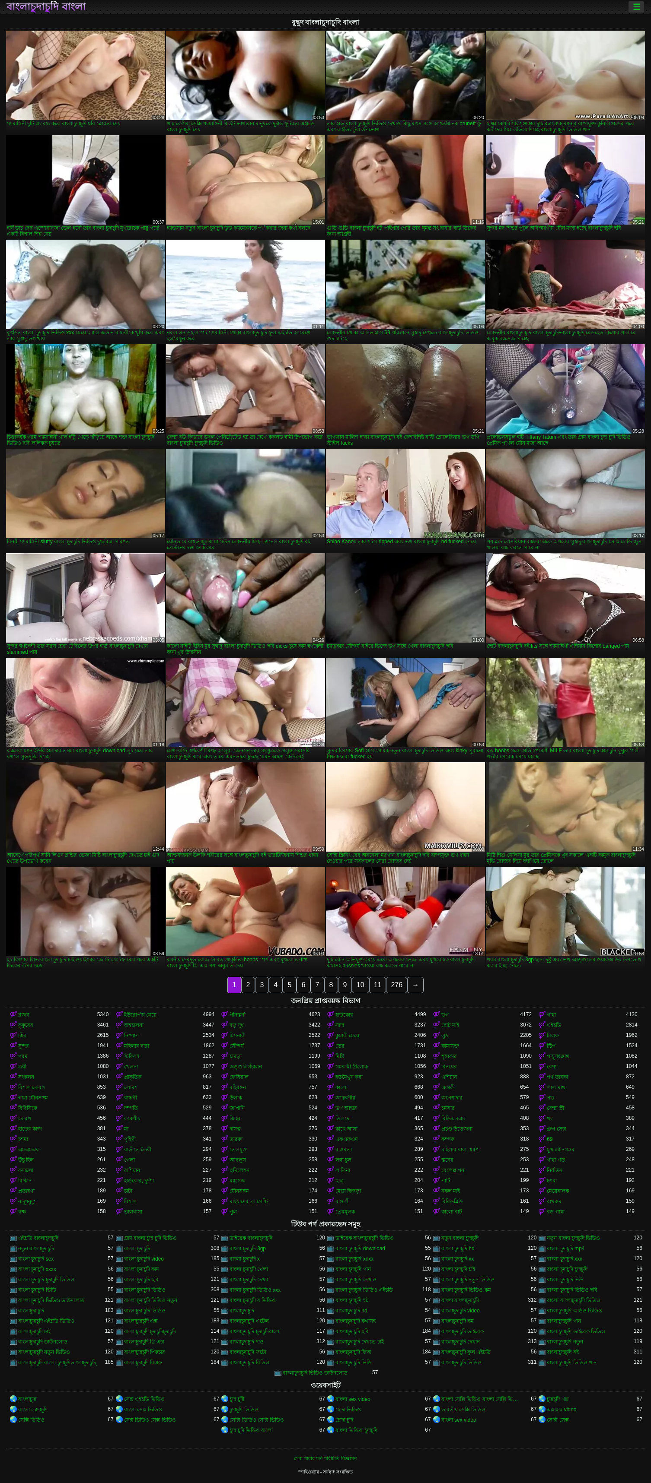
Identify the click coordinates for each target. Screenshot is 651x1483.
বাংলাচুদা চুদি (31, 1311)
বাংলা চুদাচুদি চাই (458, 1269)
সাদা (339, 1025)
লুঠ (444, 1036)
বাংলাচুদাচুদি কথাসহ (355, 1321)
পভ (550, 1098)
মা (126, 1129)
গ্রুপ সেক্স (556, 1129)
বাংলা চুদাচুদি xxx (564, 1259)
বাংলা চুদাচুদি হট (352, 1300)
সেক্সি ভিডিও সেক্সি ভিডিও (257, 1420)
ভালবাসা (133, 1212)
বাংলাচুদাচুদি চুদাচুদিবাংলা (255, 1331)
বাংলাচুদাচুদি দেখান (460, 1342)
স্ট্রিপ (551, 1046)
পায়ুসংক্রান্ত (558, 1056)
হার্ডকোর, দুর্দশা (139, 1181)
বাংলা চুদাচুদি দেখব (249, 1280)
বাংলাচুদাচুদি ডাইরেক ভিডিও (576, 1331)
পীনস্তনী (238, 1015)
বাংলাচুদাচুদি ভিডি (353, 1362)
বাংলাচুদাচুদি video (460, 1311)
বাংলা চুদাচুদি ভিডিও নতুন (150, 1300)
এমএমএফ (29, 1150)
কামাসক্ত (450, 1046)
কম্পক (447, 1139)
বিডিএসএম (453, 1118)
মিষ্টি (339, 1056)
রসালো (25, 1170)
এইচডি (554, 1025)
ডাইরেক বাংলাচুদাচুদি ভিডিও (364, 1238)
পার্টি (445, 1181)
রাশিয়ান (132, 1170)
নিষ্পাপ (131, 1036)
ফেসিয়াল (239, 1077)
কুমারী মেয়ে (347, 1036)
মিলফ (553, 1036)
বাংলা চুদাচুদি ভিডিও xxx (255, 1290)
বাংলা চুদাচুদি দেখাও (356, 1280)
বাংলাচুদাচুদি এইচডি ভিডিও (46, 1321)
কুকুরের (25, 1025)
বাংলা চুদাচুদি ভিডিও (145, 1290)
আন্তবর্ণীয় (345, 1098)
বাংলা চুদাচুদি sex (36, 1259)
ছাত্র (339, 1181)
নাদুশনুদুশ (27, 1201)
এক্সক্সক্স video (561, 1410)
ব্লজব (23, 1015)
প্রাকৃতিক (132, 1077)
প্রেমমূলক (345, 1212)
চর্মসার (448, 1108)
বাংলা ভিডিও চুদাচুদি (356, 1430)
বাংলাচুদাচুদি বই (562, 1352)
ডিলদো (343, 1118)
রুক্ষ (22, 1212)
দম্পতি (131, 1108)
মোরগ (24, 1118)
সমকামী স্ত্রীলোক (351, 1067)
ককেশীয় (132, 1118)
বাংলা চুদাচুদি (137, 1248)
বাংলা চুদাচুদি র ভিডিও (253, 1300)
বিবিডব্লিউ (452, 1201)
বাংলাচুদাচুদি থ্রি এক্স (144, 1342)
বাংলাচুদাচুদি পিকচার (144, 1352)
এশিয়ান (449, 1077)
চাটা (128, 1191)
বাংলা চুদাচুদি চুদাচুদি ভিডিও (46, 1280)
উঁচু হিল (26, 1160)
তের (340, 1046)
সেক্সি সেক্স (557, 1420)
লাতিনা (342, 1170)
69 (549, 1139)
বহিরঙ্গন (238, 1087)
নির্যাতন (554, 1170)
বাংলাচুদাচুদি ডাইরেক (462, 1331)
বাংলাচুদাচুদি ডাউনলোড (42, 1342)
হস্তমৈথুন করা (349, 1077)
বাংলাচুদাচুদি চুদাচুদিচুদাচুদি (150, 1331)
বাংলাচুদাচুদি (242, 1311)
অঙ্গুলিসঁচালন (246, 1067)
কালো (341, 1087)
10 (360, 985)
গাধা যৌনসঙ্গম (33, 1098)
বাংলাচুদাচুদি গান (564, 1321)
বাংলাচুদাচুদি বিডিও (249, 1362)
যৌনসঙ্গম (239, 1191)
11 (378, 985)
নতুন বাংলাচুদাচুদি (36, 1248)
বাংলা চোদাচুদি (33, 1410)
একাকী (448, 1087)
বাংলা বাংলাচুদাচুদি (460, 1300)
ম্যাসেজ (238, 1181)
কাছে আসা (346, 1129)
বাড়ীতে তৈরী (137, 1150)
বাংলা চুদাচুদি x (245, 1259)
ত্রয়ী (22, 1067)
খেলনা (131, 1067)
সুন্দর (23, 1046)
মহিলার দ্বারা (136, 1046)
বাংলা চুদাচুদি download (360, 1248)
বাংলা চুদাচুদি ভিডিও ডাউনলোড (51, 1300)
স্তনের (447, 1160)
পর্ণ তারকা (557, 1077)
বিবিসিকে (27, 1108)
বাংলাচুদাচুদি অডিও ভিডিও (574, 1311)
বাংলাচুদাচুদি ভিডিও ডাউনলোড (315, 1373)
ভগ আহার (346, 1108)
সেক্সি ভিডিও (31, 1420)
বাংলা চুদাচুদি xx (457, 1259)
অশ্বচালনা (134, 1025)
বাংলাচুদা (27, 1399)
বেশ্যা (552, 1067)
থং (549, 1118)
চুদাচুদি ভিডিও (244, 1410)
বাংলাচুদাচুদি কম (457, 1321)
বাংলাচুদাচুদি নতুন (565, 1342)
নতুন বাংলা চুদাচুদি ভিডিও (573, 1238)
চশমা (23, 1139)
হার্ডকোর (344, 1015)
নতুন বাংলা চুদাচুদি (460, 1238)
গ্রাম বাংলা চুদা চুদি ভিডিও (150, 1238)
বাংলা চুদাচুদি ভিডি (37, 1290)
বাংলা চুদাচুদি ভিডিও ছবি (572, 1290)
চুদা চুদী (237, 1399)
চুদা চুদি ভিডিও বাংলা (251, 1430)
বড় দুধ (236, 1025)
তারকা (236, 1139)
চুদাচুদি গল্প (557, 1399)
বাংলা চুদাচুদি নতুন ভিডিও (468, 1280)
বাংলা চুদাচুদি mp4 (565, 1248)
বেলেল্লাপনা (453, 1170)
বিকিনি (25, 1181)
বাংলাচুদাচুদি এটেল (249, 1321)
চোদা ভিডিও (348, 1410)
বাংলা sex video (352, 1399)
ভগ (445, 1015)
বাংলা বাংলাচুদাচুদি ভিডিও (573, 1300)
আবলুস (238, 1160)
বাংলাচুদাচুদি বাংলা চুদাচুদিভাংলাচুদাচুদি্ (57, 1362)
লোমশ (130, 1087)
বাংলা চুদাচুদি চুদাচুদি (567, 1269)
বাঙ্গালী (342, 1201)
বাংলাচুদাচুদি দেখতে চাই (359, 1342)
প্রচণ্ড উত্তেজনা (456, 1129)
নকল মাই (450, 1191)
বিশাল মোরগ (31, 1087)
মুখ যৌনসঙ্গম (560, 1150)
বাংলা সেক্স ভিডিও (143, 1410)
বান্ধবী (130, 1098)
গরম (23, 1056)
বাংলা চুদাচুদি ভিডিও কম (466, 1290)
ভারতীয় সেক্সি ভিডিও (463, 1410)
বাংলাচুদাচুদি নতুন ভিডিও (44, 1352)
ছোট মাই (450, 1025)
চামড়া (236, 1056)
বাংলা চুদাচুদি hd (458, 1248)
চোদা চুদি (344, 1420)
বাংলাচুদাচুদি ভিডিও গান (572, 1362)
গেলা (129, 1160)
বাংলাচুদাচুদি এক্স (141, 1321)
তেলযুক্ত (239, 1150)
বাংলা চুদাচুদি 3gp (248, 1248)
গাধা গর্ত (556, 1160)
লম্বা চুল (343, 1160)
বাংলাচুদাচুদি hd (351, 1311)
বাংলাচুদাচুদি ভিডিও (461, 1362)
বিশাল (130, 1201)
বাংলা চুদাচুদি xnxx (354, 1259)
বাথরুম (554, 1201)
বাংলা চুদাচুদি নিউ (565, 1280)
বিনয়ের (449, 1067)
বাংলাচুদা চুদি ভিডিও (145, 1311)
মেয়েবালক (558, 1191)
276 (396, 985)
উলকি (236, 1098)
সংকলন (26, 1077)
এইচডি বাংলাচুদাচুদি (38, 1238)
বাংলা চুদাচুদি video (144, 1259)
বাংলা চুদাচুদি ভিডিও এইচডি (364, 1290)
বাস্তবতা (343, 1150)
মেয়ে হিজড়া (348, 1191)
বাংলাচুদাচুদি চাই (34, 1331)
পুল (233, 1212)
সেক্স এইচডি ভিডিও (144, 1399)
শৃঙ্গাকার (449, 1056)
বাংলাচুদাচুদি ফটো (248, 1352)
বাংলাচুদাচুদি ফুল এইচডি (466, 1352)
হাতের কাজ (30, 1129)
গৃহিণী (130, 1139)
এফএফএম (346, 1139)
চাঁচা (22, 1036)
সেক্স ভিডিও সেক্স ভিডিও (150, 1420)
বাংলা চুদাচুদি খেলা (249, 1269)
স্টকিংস (131, 1056)
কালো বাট (451, 1212)
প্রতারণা (26, 1191)
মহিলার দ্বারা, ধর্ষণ (460, 1150)
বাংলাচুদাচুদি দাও (246, 1342)
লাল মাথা (556, 1087)
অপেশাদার (452, 1098)
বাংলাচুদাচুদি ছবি (352, 1331)
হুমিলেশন (239, 1170)
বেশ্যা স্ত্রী (555, 1108)
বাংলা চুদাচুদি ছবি (141, 1280)
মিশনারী (238, 1036)
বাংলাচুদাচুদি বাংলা (46, 7)
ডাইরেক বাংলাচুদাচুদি (251, 1238)
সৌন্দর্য (237, 1046)
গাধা (551, 1015)
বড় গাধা (555, 1212)
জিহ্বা (236, 1118)
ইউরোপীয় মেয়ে (140, 1015)
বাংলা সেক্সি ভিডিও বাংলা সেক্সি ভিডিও (480, 1399)
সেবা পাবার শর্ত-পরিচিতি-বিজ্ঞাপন (325, 1458)
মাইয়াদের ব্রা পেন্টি (249, 1201)
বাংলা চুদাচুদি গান (353, 1269)
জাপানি (237, 1108)
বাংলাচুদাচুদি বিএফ (143, 1362)
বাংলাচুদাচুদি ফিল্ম (353, 1352)
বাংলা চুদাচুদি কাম (142, 1269)
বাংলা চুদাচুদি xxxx (37, 1269)
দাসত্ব (235, 1129)
